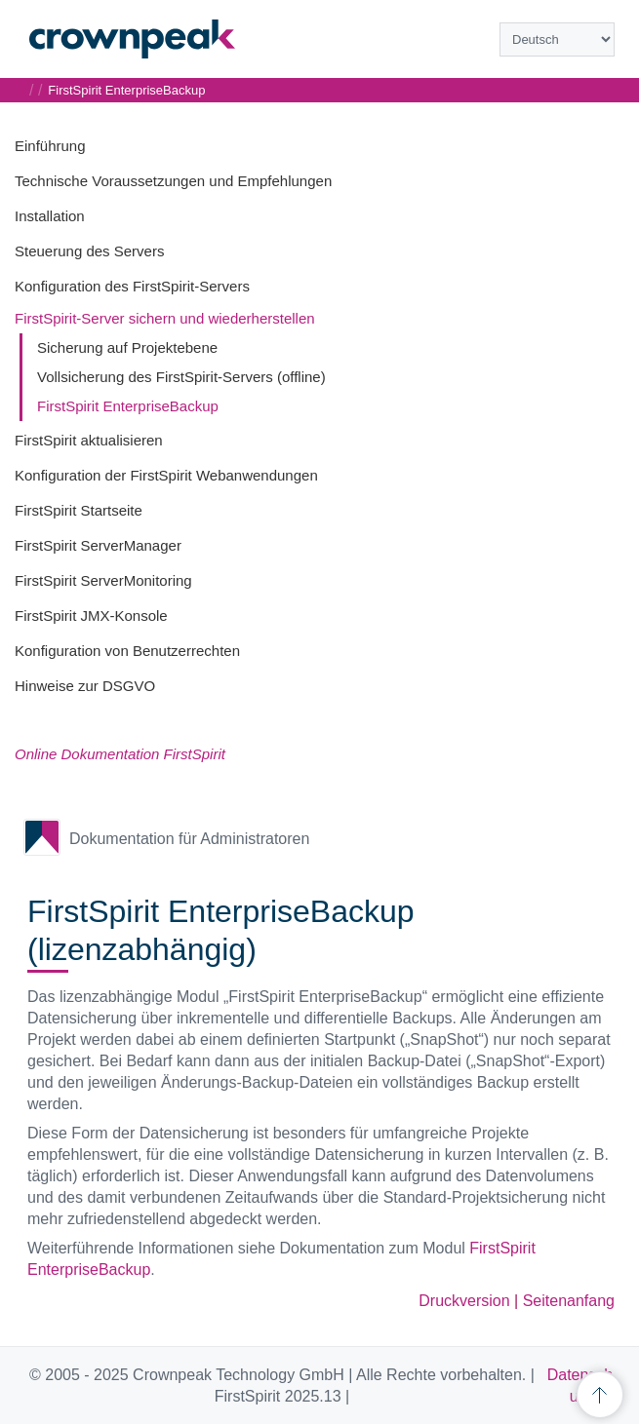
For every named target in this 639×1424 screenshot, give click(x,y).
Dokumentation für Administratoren (189, 838)
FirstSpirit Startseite (78, 510)
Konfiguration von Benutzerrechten (127, 650)
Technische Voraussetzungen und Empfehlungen (173, 181)
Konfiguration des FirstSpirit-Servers (132, 286)
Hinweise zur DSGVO (85, 685)
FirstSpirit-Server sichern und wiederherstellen (165, 318)
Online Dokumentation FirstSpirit (120, 754)
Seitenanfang (569, 1300)
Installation (50, 216)
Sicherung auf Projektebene (127, 347)
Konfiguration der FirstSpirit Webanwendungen (166, 475)
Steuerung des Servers (89, 251)
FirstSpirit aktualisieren (89, 440)
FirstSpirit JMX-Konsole (91, 615)
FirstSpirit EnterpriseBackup (128, 406)
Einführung (50, 145)
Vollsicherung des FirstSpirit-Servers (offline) (181, 376)
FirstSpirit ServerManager (98, 545)
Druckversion (464, 1300)
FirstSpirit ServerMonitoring (103, 580)
